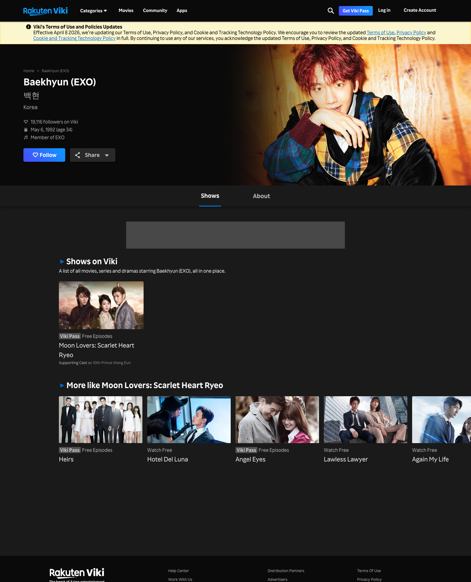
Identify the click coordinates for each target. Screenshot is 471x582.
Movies (126, 10)
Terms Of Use (369, 570)
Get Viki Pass (356, 11)
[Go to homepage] (45, 10)
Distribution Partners (286, 570)
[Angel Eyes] (277, 430)
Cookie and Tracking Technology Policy (74, 38)
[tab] (210, 196)
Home (28, 70)
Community (155, 10)
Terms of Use (380, 32)
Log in (384, 10)
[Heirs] (100, 430)
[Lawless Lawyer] (365, 430)
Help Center (178, 570)
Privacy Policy (411, 32)
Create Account (420, 10)
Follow (44, 155)
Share (92, 155)
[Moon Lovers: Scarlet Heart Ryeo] (101, 320)
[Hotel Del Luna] (189, 430)
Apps (182, 10)
